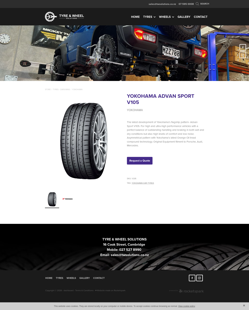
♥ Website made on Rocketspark (110, 290)
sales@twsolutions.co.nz (162, 4)
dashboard (68, 290)
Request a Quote (139, 161)
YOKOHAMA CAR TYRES (143, 183)
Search (202, 3)
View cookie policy (186, 306)
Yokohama (77, 89)
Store (48, 89)
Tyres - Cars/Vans (61, 89)
